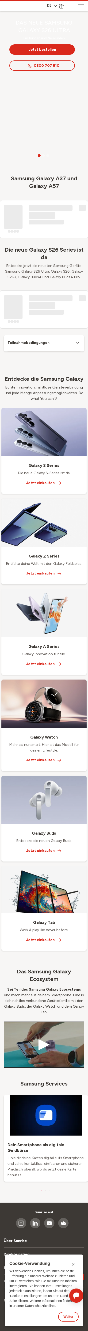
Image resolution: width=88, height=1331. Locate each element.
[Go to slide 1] (39, 155)
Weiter (68, 1316)
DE (52, 6)
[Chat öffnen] (76, 1296)
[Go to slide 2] (43, 155)
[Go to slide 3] (47, 155)
